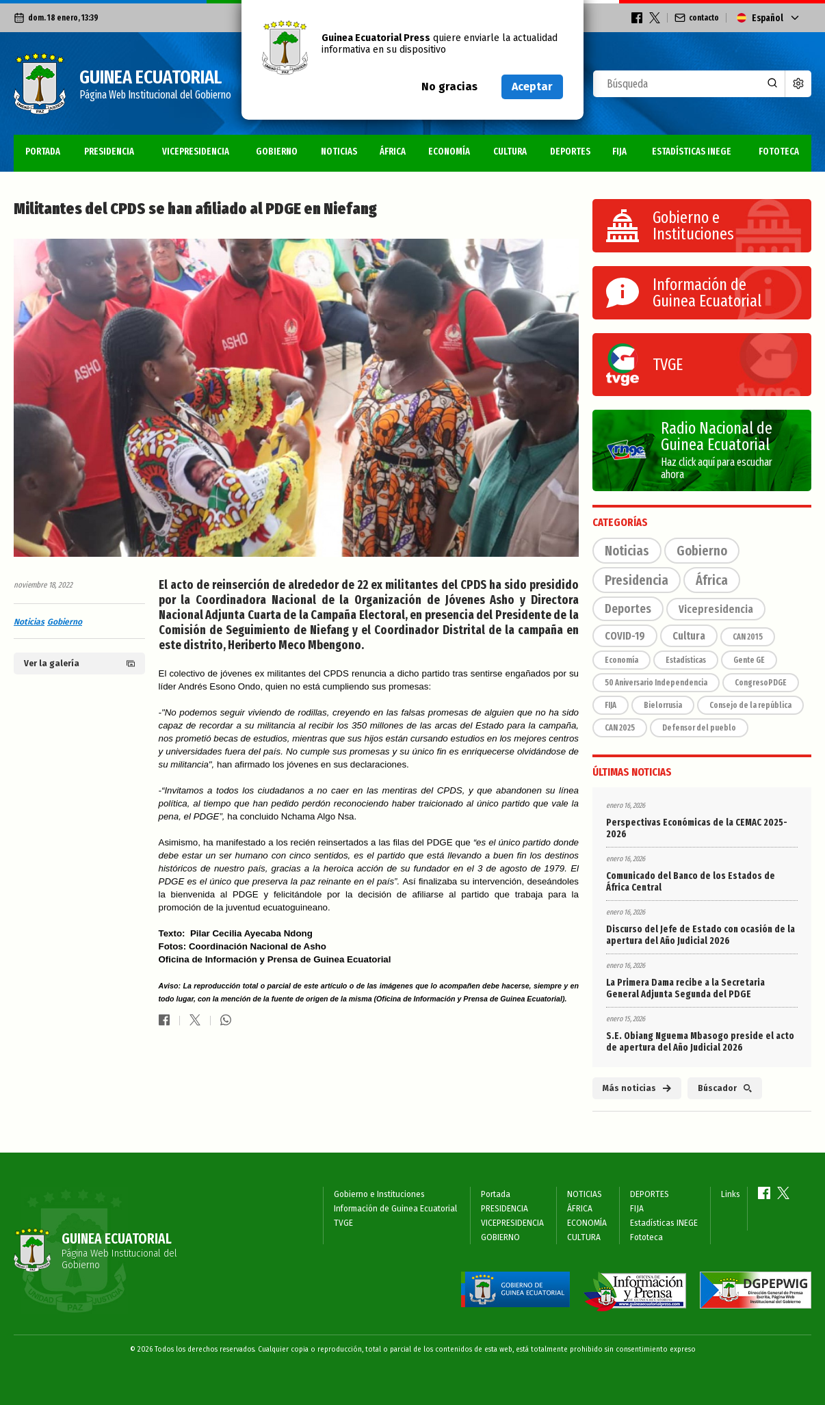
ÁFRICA (393, 151)
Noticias (29, 622)
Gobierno (64, 622)
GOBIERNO (277, 151)
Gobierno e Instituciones (379, 1194)
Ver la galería (79, 663)
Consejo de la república (750, 705)
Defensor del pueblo (699, 728)
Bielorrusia (663, 705)
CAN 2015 (748, 637)
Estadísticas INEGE (691, 151)
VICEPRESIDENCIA (195, 151)
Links (730, 1194)
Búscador (725, 1088)
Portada (42, 151)
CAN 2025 (620, 728)
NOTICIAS (339, 151)
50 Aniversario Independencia (656, 682)
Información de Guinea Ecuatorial (395, 1208)
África (712, 580)
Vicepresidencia (716, 609)
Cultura (688, 635)
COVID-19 (625, 635)
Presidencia (636, 580)
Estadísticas (686, 660)
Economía (621, 660)
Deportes (628, 608)
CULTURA (510, 151)
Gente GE (749, 660)
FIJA (619, 151)
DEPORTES (570, 151)
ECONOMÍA (449, 151)
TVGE (343, 1223)
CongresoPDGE (761, 682)
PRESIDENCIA (109, 151)
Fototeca (779, 151)
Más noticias (637, 1088)
